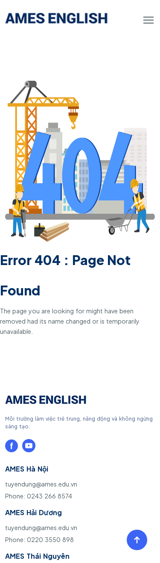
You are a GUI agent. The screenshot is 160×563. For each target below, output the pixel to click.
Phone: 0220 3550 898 (39, 539)
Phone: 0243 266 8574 (38, 496)
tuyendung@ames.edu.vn (41, 484)
